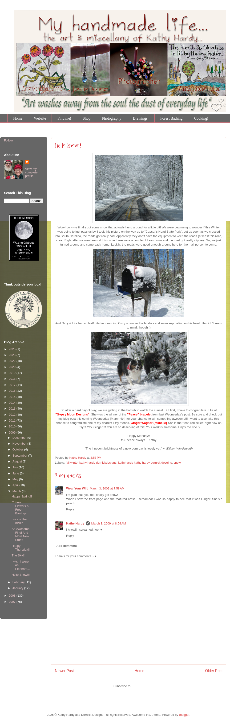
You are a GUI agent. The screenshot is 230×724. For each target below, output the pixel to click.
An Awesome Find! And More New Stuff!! (20, 534)
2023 (12, 355)
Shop (86, 118)
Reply (70, 509)
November (20, 443)
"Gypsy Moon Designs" (72, 414)
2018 (12, 378)
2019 (12, 373)
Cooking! (201, 118)
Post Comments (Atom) (148, 686)
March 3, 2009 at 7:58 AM (107, 488)
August (17, 461)
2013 (12, 408)
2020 (12, 367)
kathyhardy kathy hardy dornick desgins (145, 462)
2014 (12, 402)
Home (17, 118)
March (17, 491)
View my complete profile (31, 172)
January (18, 588)
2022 (12, 361)
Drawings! (141, 118)
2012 (12, 414)
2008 (12, 595)
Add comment (66, 546)
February (19, 582)
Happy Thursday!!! (21, 547)
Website (40, 118)
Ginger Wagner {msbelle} (149, 423)
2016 (12, 390)
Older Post (213, 671)
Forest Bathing (171, 118)
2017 (12, 385)
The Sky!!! (18, 555)
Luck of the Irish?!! (19, 521)
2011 (12, 420)
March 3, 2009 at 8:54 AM (108, 523)
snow (177, 462)
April (16, 485)
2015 (12, 397)
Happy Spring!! (22, 496)
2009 (12, 432)
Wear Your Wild (77, 488)
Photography (111, 118)
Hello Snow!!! (69, 145)
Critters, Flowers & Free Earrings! (20, 508)
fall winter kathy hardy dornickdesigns (91, 462)
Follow (8, 140)
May (15, 479)
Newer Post (64, 671)
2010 (12, 426)
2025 (12, 349)
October (18, 449)
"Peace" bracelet (139, 414)
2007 (12, 601)
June (16, 473)
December (20, 437)
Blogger (184, 714)
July (15, 467)
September (20, 455)
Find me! (64, 118)
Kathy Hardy (75, 523)
